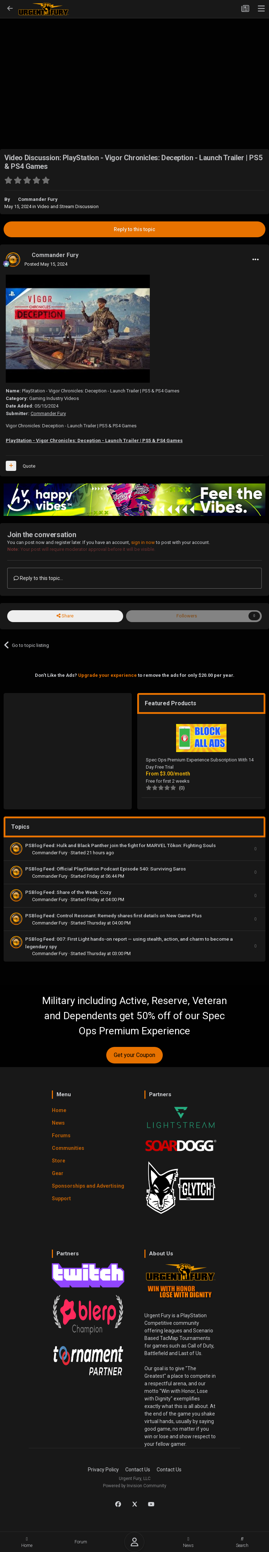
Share (65, 616)
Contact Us (137, 1469)
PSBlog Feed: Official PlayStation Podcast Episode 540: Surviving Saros (105, 869)
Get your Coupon (134, 1055)
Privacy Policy (103, 1469)
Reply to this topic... (38, 578)
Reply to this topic (134, 229)
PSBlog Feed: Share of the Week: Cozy (68, 892)
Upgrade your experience (107, 675)
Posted (45, 264)
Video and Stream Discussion (68, 206)
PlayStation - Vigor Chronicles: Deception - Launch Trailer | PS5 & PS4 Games (94, 440)
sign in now (143, 542)
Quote (29, 466)
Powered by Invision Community (134, 1485)
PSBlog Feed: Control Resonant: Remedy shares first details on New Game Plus (113, 915)
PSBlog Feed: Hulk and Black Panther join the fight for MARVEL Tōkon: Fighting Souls (120, 845)
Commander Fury (38, 199)
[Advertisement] (134, 72)
